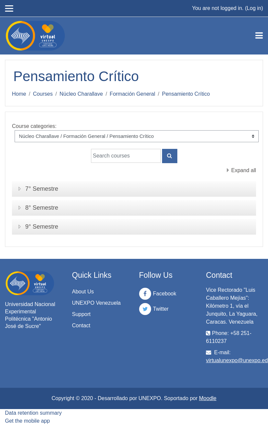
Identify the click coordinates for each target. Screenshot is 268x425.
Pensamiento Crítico (186, 94)
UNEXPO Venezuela (96, 303)
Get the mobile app (27, 421)
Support (81, 314)
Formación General (132, 94)
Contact (81, 325)
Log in (254, 8)
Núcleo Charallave (81, 94)
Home (19, 94)
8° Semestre (41, 207)
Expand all (243, 170)
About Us (83, 291)
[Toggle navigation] (259, 35)
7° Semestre (41, 188)
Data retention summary (33, 413)
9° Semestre (41, 226)
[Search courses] (126, 156)
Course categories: (34, 126)
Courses (43, 94)
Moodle (207, 398)
